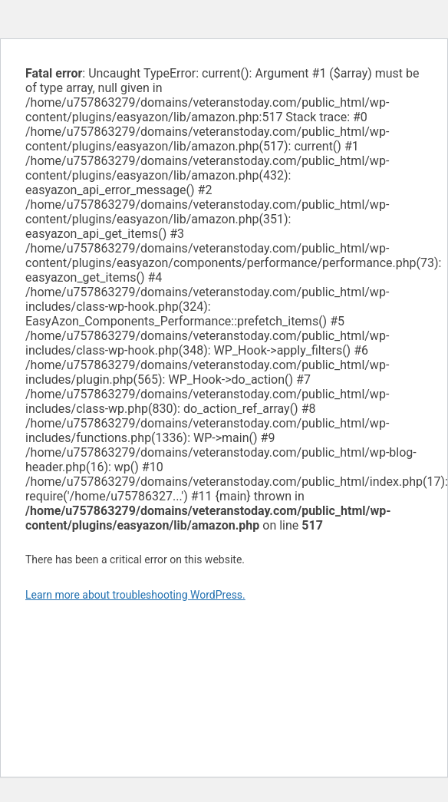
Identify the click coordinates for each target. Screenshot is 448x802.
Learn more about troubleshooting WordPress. (135, 595)
